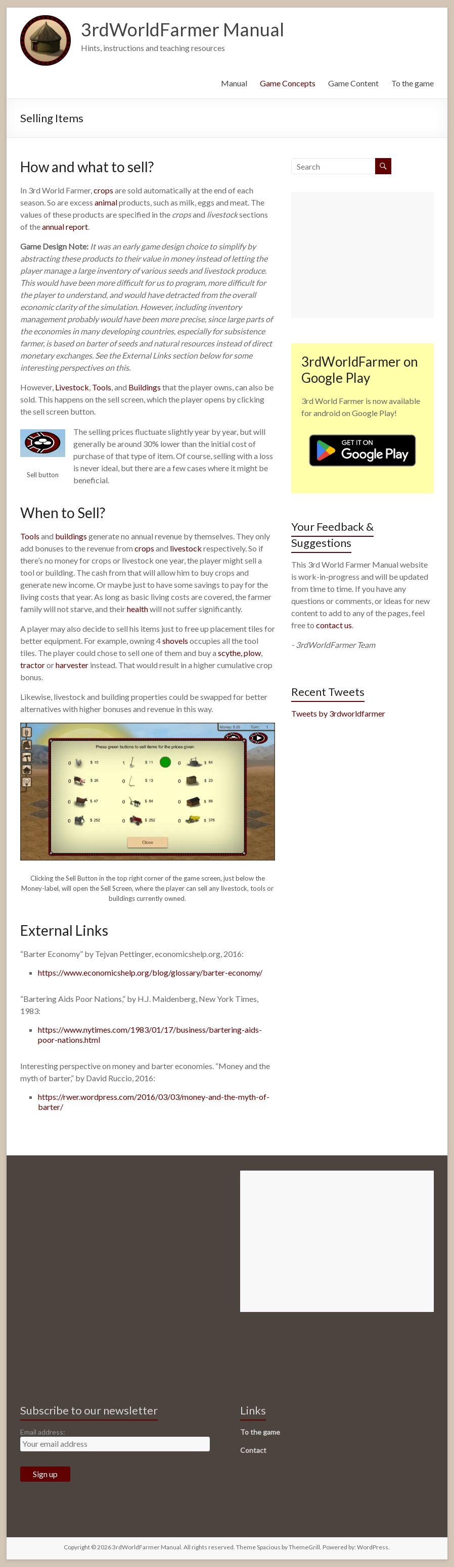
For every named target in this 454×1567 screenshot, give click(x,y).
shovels (175, 640)
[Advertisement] (362, 255)
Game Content (353, 83)
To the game (412, 83)
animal (107, 202)
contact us (334, 625)
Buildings (144, 387)
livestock (186, 548)
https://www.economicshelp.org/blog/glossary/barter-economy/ (150, 972)
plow (252, 653)
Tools (101, 387)
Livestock (72, 387)
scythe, (230, 653)
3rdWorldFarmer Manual (182, 29)
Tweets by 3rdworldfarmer (338, 713)
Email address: (42, 1432)
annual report (65, 226)
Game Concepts (287, 83)
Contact (253, 1450)
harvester (72, 665)
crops (103, 190)
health (137, 609)
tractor (32, 665)
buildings (71, 536)
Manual (234, 83)
